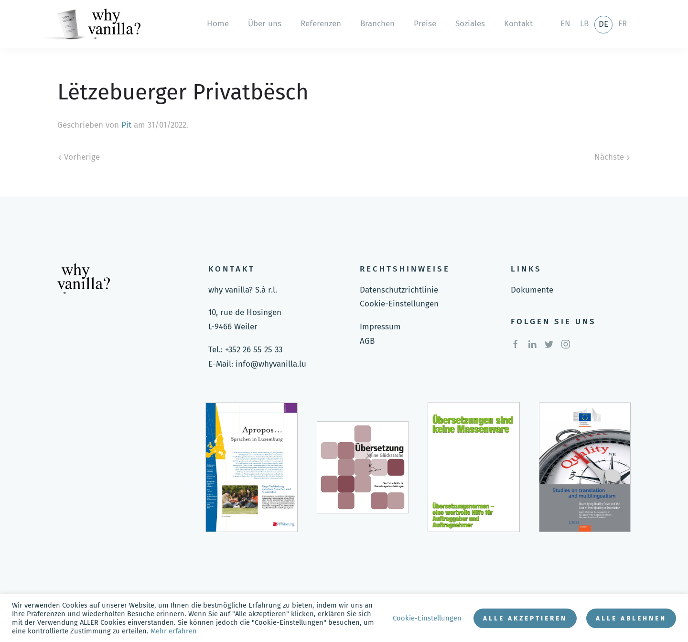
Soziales (470, 24)
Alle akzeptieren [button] (525, 618)
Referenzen (321, 24)
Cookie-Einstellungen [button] (427, 618)
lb (584, 24)
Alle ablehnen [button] (631, 618)
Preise (425, 24)
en (565, 24)
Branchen (377, 24)
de (603, 24)
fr (622, 24)
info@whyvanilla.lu (271, 364)
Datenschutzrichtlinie (399, 290)
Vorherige (79, 157)
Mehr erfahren (173, 631)
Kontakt (518, 24)
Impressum (380, 327)
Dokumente (532, 290)
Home (218, 24)
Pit (126, 125)
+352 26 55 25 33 (253, 350)
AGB (367, 341)
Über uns (264, 24)
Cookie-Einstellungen (399, 304)
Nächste (612, 157)
